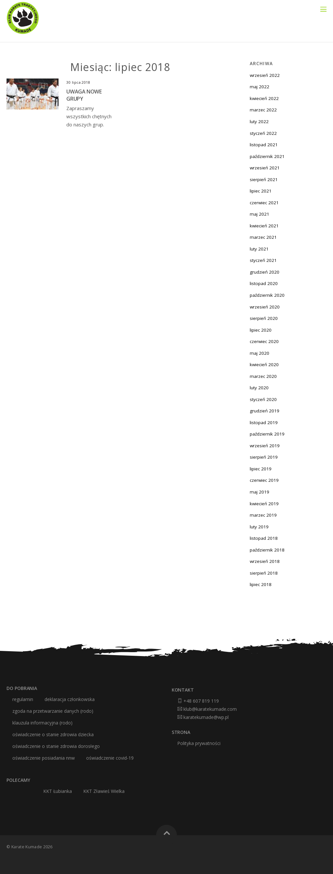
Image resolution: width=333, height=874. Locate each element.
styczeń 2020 (263, 399)
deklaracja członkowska (70, 699)
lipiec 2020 (261, 330)
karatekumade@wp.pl (206, 717)
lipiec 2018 (261, 584)
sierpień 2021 (264, 179)
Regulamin (22, 699)
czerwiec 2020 (264, 341)
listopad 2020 (264, 283)
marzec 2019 (263, 515)
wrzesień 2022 (265, 75)
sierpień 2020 (264, 318)
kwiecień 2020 (264, 364)
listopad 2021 (264, 145)
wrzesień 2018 (265, 561)
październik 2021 (267, 156)
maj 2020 (259, 353)
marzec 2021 (263, 237)
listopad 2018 (264, 538)
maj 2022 (259, 87)
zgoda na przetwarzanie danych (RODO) (52, 711)
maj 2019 (259, 492)
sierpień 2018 (264, 573)
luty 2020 (259, 388)
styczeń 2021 (263, 260)
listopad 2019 (264, 422)
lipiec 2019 (261, 469)
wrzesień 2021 (265, 168)
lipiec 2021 (261, 191)
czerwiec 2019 (264, 480)
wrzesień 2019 (265, 446)
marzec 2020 (263, 376)
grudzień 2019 (264, 411)
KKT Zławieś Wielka (104, 791)
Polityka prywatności (198, 743)
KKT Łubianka (57, 791)
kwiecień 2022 (264, 98)
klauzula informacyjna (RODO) (42, 723)
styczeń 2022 (263, 133)
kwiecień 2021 (264, 226)
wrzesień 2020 (265, 307)
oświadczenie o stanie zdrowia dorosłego (56, 746)
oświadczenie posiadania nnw (43, 758)
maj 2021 (259, 214)
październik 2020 (267, 295)
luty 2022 (259, 121)
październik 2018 (267, 550)
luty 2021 (259, 249)
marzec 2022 (263, 110)
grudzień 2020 (264, 272)
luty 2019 (259, 527)
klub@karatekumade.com (210, 709)
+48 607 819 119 (201, 701)
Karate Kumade (26, 847)
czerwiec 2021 (264, 203)
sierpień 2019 (264, 457)
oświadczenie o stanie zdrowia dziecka (53, 735)
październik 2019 (267, 434)
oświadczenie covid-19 (110, 758)
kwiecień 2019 (264, 504)
